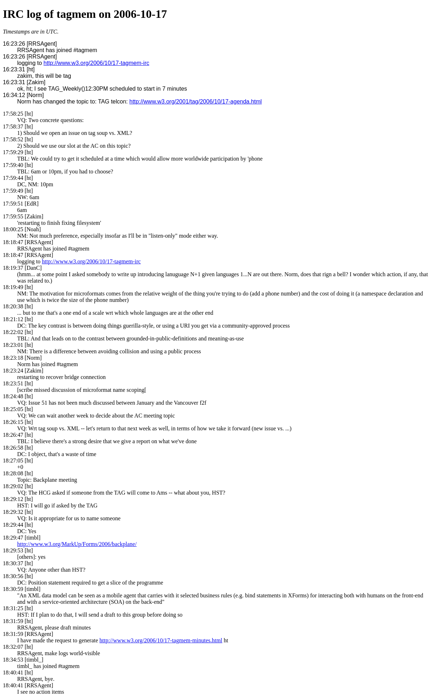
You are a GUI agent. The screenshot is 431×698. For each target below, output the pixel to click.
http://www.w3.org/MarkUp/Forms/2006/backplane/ (77, 544)
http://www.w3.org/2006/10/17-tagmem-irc (96, 63)
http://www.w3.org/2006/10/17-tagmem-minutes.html (161, 640)
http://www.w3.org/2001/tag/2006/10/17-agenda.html (195, 101)
